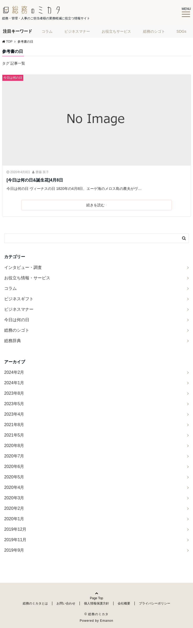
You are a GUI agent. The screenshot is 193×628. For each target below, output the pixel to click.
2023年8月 (14, 393)
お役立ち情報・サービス (27, 278)
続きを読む (96, 205)
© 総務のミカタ (96, 614)
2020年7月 (14, 456)
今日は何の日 (12, 78)
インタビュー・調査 (23, 267)
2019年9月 (14, 550)
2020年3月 (14, 498)
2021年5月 (14, 435)
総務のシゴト (154, 31)
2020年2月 (14, 508)
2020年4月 (14, 487)
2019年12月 (15, 529)
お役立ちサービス (116, 31)
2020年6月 (14, 466)
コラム (47, 31)
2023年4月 (14, 414)
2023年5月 (14, 403)
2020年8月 (14, 445)
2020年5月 (14, 477)
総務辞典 (12, 340)
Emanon (106, 621)
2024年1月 (14, 383)
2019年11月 (15, 540)
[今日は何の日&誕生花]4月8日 (35, 180)
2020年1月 (14, 519)
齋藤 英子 (42, 172)
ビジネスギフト (18, 299)
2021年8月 (14, 424)
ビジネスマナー (77, 31)
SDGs (181, 31)
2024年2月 (14, 372)
